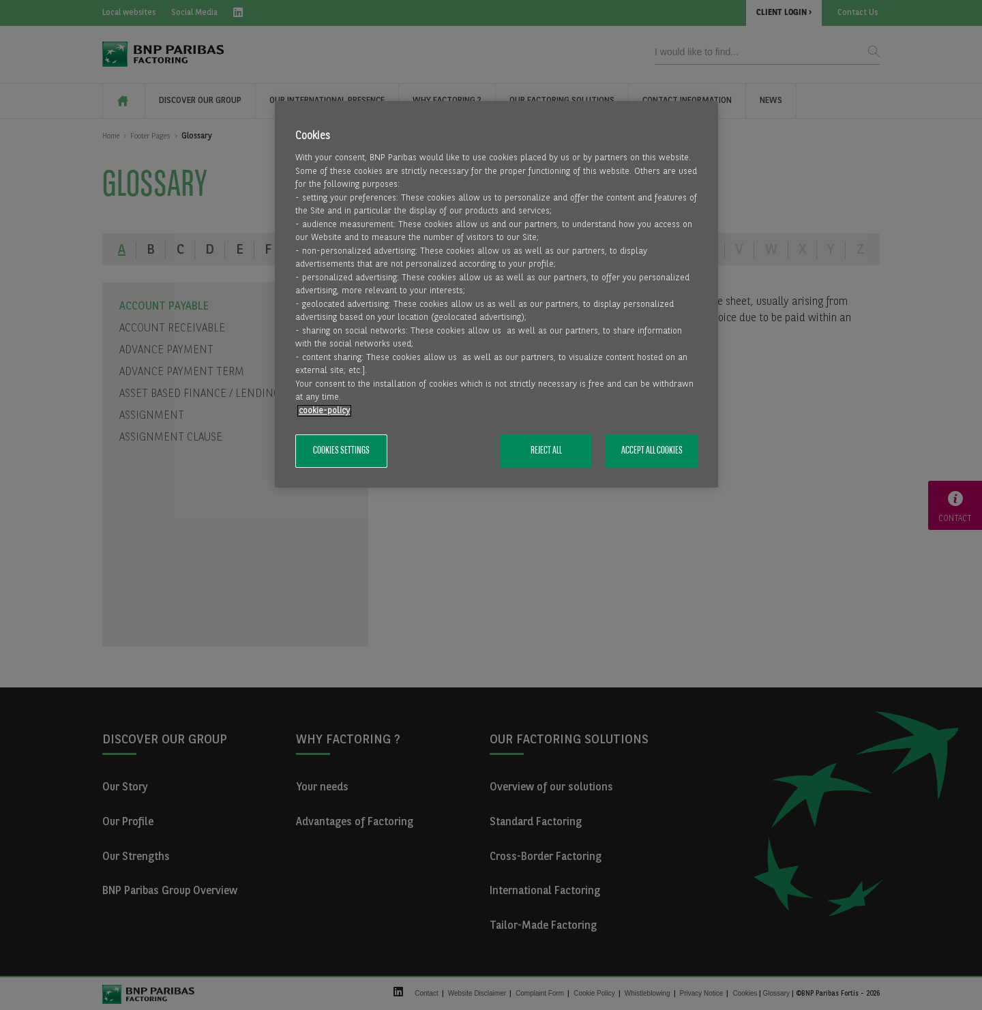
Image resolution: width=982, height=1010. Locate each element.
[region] (496, 294)
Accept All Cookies (652, 450)
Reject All (546, 450)
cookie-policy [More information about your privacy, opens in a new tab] (324, 410)
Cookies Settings (341, 450)
